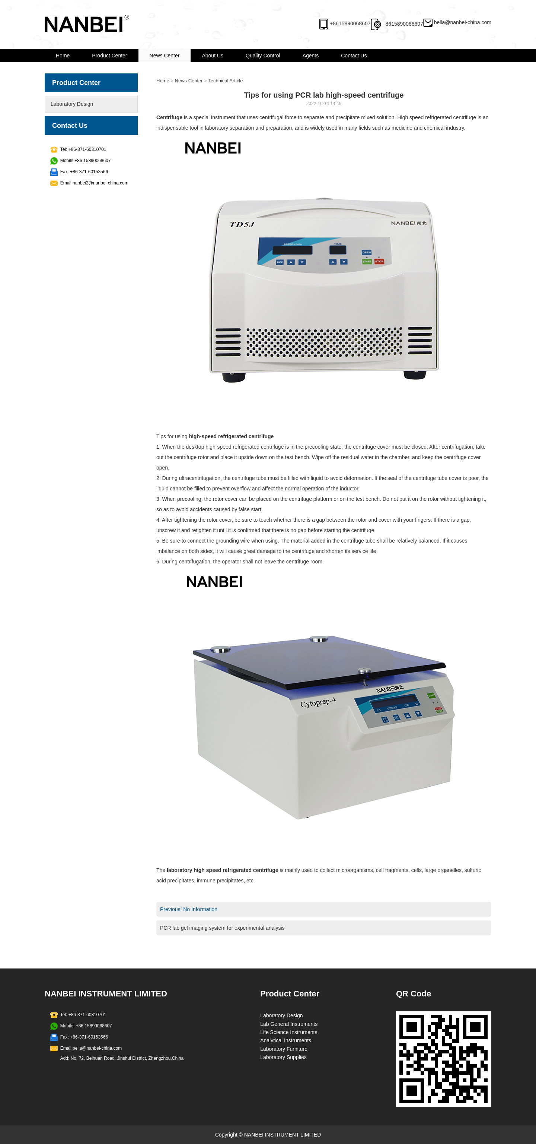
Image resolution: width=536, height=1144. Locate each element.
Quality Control (263, 56)
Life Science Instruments (288, 1032)
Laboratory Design (72, 104)
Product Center (109, 56)
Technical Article (225, 80)
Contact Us (354, 56)
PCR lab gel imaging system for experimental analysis (222, 928)
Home (63, 56)
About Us (212, 56)
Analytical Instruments (285, 1040)
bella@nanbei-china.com (462, 22)
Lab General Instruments (289, 1024)
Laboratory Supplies (283, 1057)
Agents (311, 56)
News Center (165, 56)
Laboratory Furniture (283, 1049)
